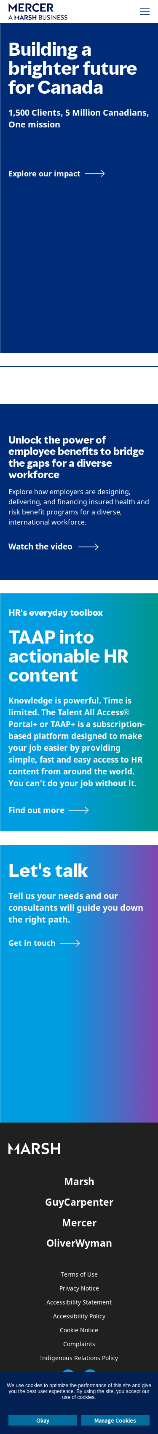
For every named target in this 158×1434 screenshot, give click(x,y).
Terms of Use (79, 1274)
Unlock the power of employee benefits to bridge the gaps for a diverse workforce (76, 457)
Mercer (79, 1222)
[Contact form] (44, 943)
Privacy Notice (79, 1288)
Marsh (79, 1181)
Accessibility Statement (79, 1302)
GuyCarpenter (79, 1202)
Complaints (79, 1344)
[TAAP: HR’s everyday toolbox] (79, 810)
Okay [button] (42, 1420)
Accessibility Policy (79, 1316)
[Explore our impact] (56, 173)
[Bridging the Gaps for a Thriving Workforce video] (53, 546)
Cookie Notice (79, 1330)
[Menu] (145, 12)
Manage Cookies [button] (115, 1420)
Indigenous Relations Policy (79, 1358)
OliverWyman (79, 1243)
